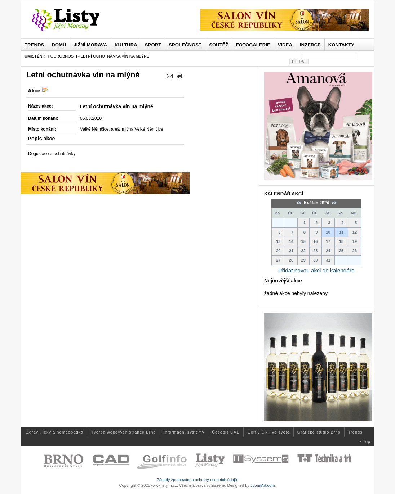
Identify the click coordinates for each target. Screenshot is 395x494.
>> (333, 202)
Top (366, 441)
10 (328, 232)
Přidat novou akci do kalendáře (316, 270)
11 (341, 232)
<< (299, 202)
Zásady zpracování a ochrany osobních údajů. (197, 479)
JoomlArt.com (262, 485)
